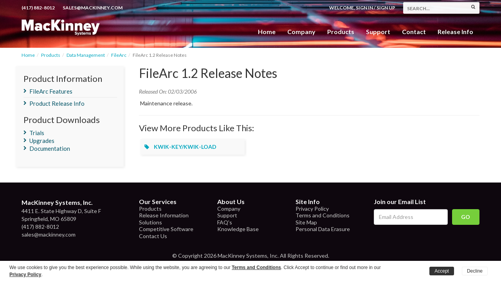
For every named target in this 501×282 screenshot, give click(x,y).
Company (301, 31)
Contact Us (153, 236)
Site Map (306, 222)
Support (378, 31)
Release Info (455, 31)
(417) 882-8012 (38, 8)
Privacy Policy (312, 208)
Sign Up (386, 8)
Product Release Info (57, 103)
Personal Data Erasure (323, 229)
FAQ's (224, 222)
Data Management (86, 55)
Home (267, 31)
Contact (414, 31)
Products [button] (340, 31)
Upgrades (41, 140)
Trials (36, 132)
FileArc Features (50, 91)
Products (50, 55)
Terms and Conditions (323, 215)
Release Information (164, 215)
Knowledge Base (238, 229)
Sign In (364, 8)
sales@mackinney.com (93, 8)
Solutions (150, 222)
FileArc (118, 55)
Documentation (49, 148)
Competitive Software (166, 229)
